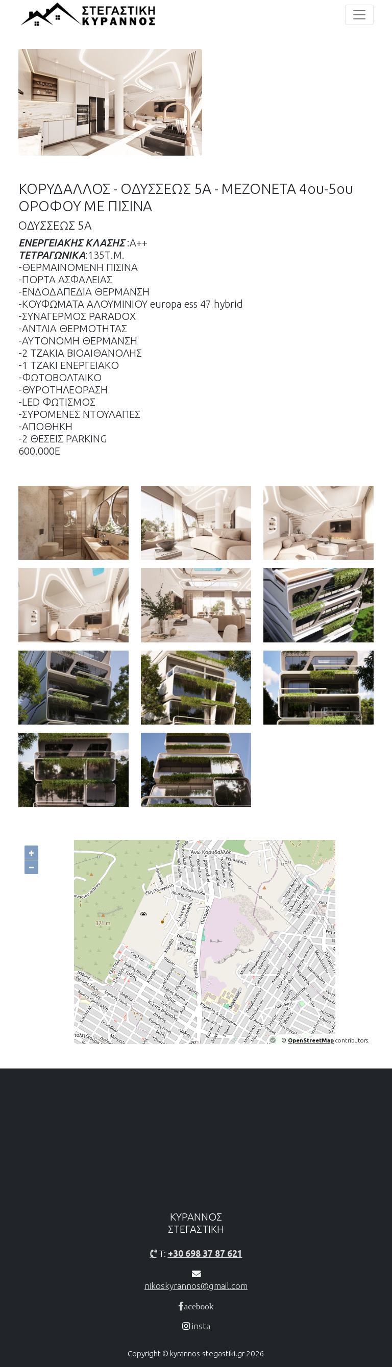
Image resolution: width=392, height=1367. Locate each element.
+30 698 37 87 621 (205, 1253)
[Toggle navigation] (359, 15)
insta (201, 1326)
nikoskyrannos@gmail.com (196, 1285)
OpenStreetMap (311, 1040)
